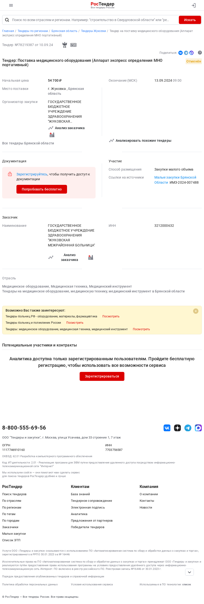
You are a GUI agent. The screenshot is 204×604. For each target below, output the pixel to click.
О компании (149, 494)
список (186, 584)
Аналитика (79, 514)
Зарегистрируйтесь (31, 174)
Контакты (147, 500)
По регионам (12, 507)
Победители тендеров (87, 527)
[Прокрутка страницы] (189, 572)
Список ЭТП (11, 540)
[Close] (195, 311)
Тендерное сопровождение (91, 500)
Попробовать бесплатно (42, 189)
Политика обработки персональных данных (30, 584)
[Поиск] (7, 19)
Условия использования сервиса (92, 584)
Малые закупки (14, 533)
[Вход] (193, 5)
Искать (190, 20)
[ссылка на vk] (167, 427)
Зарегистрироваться (102, 376)
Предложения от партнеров (92, 520)
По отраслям (12, 500)
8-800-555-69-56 (24, 428)
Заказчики (10, 527)
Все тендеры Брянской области (28, 143)
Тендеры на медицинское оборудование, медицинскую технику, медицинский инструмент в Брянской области (93, 291)
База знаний (80, 494)
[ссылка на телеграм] (187, 427)
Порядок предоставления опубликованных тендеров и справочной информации (53, 576)
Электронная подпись (88, 507)
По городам (10, 520)
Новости (146, 507)
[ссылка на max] (198, 427)
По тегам (8, 514)
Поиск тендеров (14, 494)
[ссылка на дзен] (177, 427)
